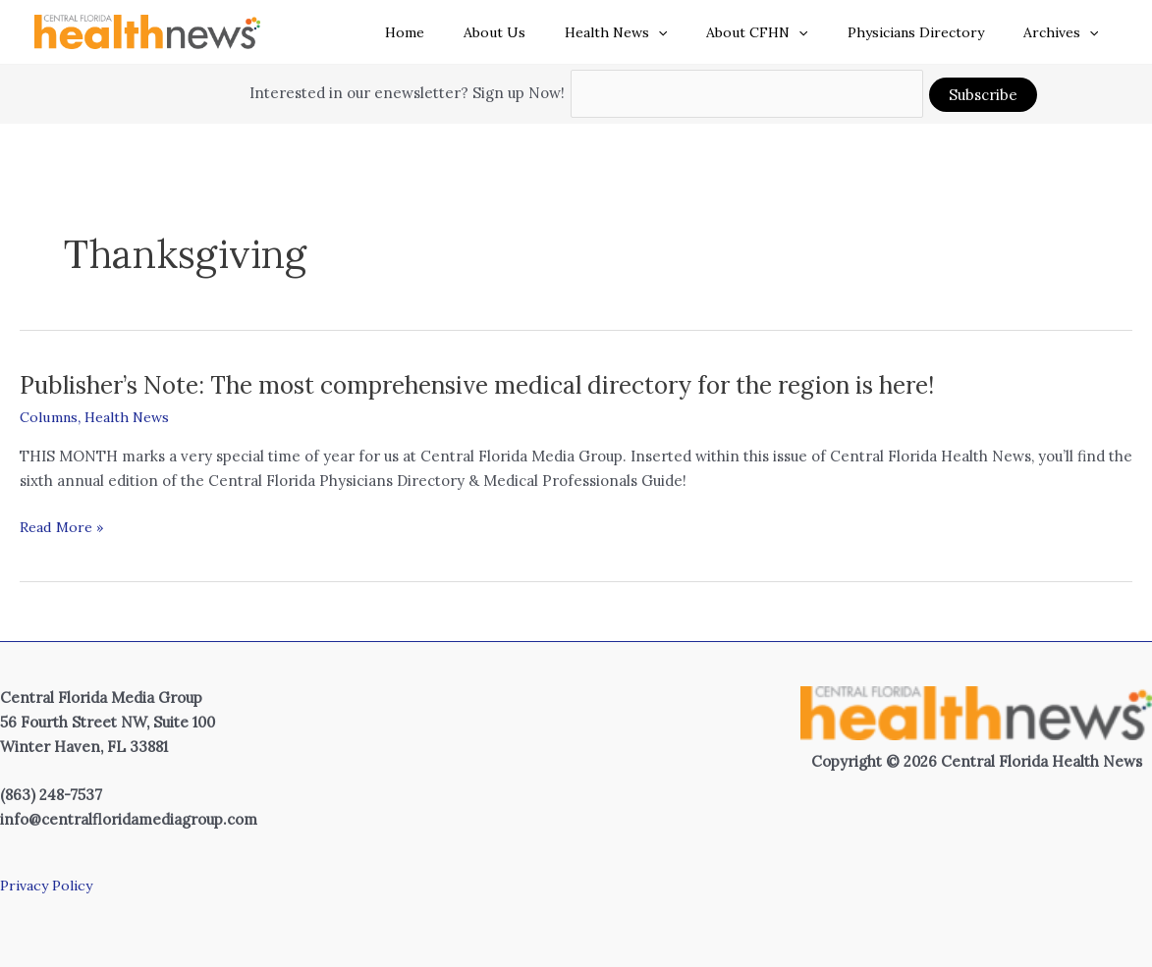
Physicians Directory (933, 32)
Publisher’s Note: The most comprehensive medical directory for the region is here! (514, 384)
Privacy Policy (49, 885)
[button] (699, 32)
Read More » (64, 527)
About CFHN (786, 32)
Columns (51, 416)
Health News (657, 32)
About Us (547, 32)
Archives (1066, 32)
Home (469, 32)
